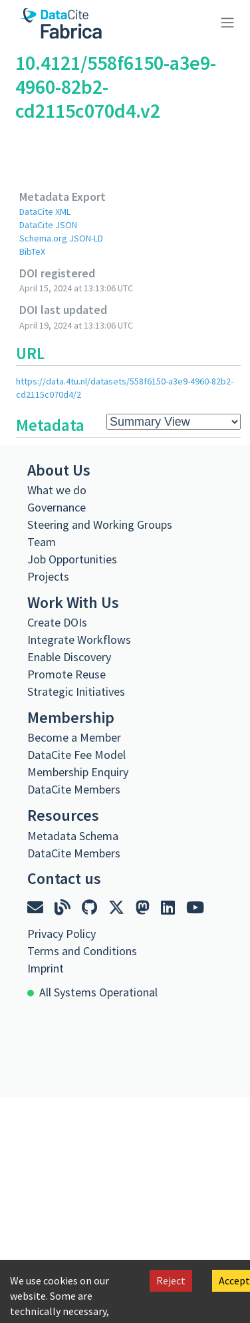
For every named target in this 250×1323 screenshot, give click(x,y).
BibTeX (32, 251)
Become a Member (74, 737)
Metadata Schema (72, 835)
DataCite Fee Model (76, 754)
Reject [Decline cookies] (171, 1280)
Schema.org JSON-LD (61, 238)
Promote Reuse (66, 674)
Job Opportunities (72, 559)
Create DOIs (57, 622)
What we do (56, 490)
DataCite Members (73, 789)
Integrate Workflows (79, 639)
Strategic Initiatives (76, 691)
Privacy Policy (61, 933)
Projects (48, 576)
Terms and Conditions (82, 950)
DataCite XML (44, 212)
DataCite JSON (48, 225)
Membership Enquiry (77, 772)
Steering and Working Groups (99, 524)
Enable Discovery (69, 656)
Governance (56, 507)
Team (41, 541)
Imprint (45, 968)
